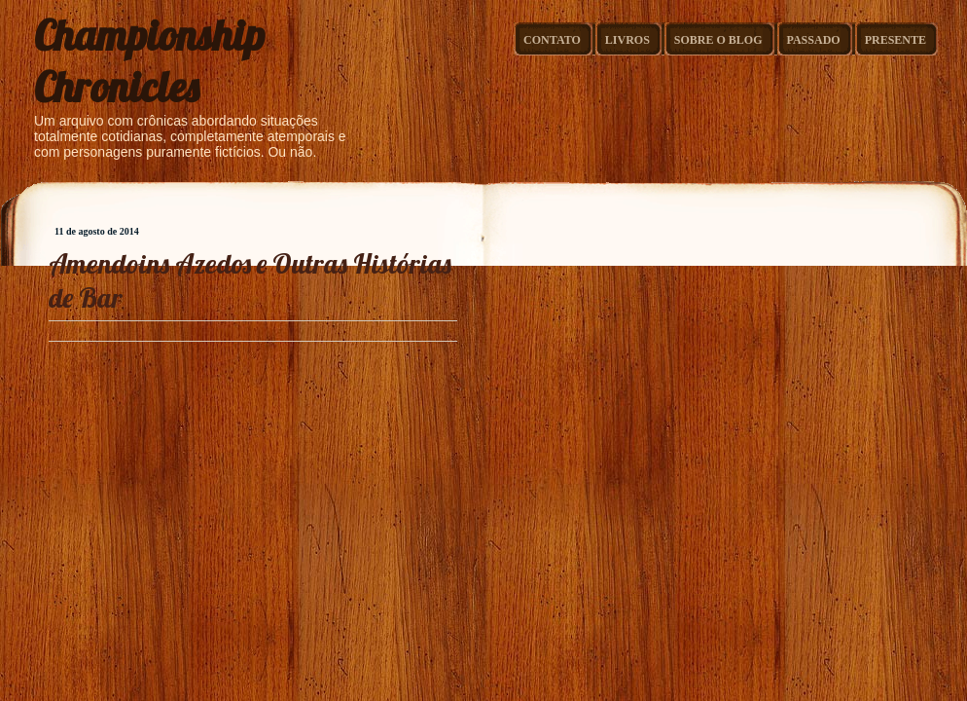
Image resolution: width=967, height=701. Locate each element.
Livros (627, 40)
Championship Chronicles (149, 61)
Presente (895, 40)
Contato (552, 40)
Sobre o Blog (718, 40)
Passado (814, 40)
